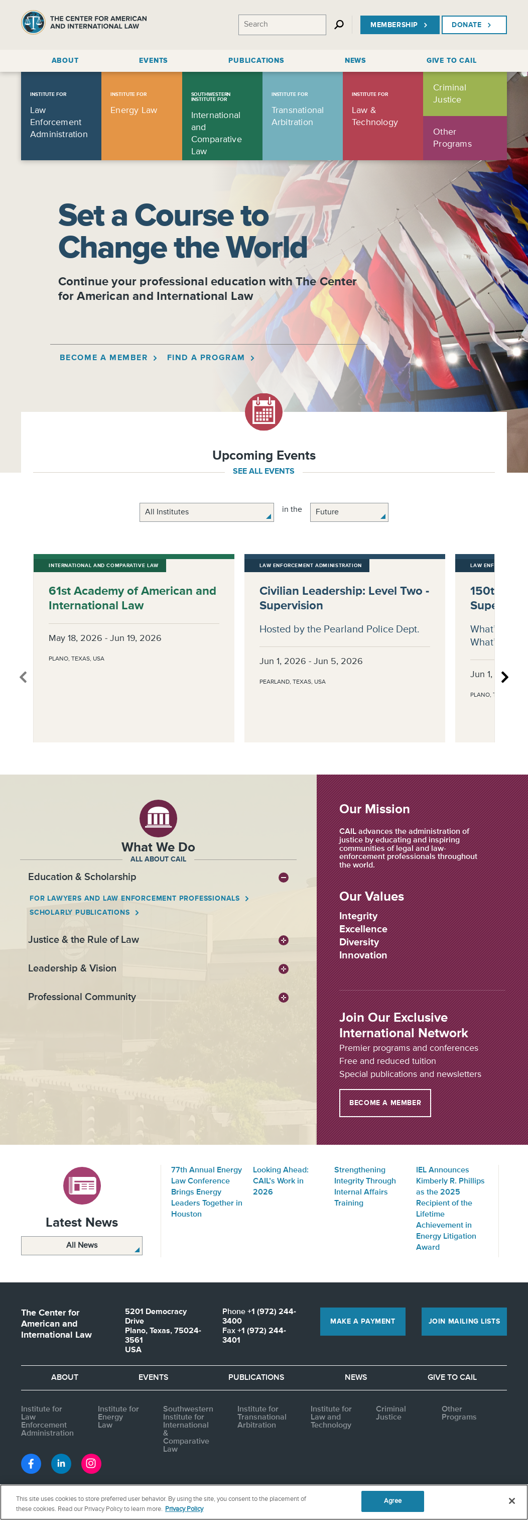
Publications (256, 1378)
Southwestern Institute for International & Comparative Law (188, 1429)
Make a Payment (362, 1321)
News (356, 1378)
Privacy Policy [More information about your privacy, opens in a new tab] (184, 1509)
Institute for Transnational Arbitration (262, 1417)
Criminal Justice (391, 1413)
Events (154, 1378)
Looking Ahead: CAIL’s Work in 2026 (281, 1181)
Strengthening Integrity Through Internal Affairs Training (365, 1187)
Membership (400, 25)
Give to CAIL (452, 1378)
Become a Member (109, 358)
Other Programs (459, 1413)
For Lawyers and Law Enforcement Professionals (135, 898)
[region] (264, 1502)
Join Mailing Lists (464, 1321)
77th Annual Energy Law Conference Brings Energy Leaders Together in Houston (206, 1192)
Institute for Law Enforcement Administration (47, 1421)
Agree (393, 1501)
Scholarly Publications (80, 912)
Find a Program (211, 358)
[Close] (512, 1501)
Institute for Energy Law (118, 1417)
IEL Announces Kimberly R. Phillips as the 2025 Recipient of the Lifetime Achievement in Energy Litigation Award (450, 1209)
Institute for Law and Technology (331, 1417)
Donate (472, 25)
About (64, 1378)
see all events (264, 472)
